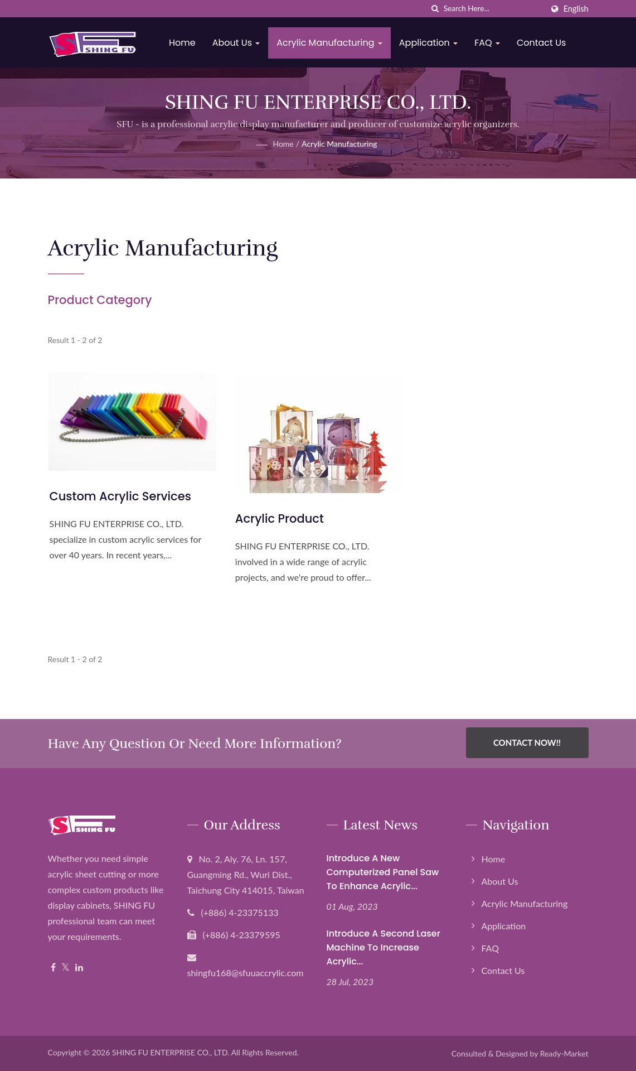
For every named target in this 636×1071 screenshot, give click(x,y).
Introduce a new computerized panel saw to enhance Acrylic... (383, 872)
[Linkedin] (79, 967)
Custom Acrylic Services (120, 496)
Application (430, 42)
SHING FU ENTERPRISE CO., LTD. (171, 1052)
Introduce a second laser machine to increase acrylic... (383, 947)
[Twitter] (65, 967)
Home (184, 42)
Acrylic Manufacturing (332, 42)
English (576, 8)
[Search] (493, 8)
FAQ (489, 42)
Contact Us (542, 42)
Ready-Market (564, 1053)
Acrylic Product (279, 518)
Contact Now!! (527, 742)
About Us (238, 42)
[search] (435, 8)
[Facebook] (53, 967)
